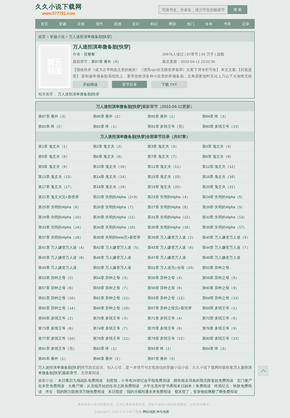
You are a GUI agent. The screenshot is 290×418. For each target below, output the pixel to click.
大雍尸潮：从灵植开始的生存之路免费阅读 (104, 386)
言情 (81, 24)
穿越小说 (57, 37)
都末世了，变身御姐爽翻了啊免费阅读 (206, 391)
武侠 (117, 24)
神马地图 (162, 412)
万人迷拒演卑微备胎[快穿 (78, 94)
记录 (245, 24)
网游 (172, 24)
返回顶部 (263, 371)
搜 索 (237, 9)
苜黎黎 (89, 54)
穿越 (62, 24)
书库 (227, 24)
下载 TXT (169, 84)
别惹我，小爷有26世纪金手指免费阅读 (138, 380)
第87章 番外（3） (106, 61)
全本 (209, 24)
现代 (99, 24)
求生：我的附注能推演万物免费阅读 (75, 391)
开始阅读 (90, 84)
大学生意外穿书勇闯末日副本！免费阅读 (177, 386)
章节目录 (129, 84)
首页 (44, 24)
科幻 (154, 24)
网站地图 (149, 412)
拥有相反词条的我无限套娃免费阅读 (203, 380)
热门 (190, 24)
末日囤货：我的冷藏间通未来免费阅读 (139, 391)
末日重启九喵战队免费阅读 (80, 380)
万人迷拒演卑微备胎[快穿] (90, 37)
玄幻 (136, 24)
